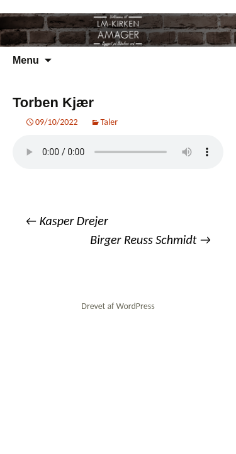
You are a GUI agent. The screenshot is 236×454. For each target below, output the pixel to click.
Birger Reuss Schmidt (150, 239)
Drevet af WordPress (117, 306)
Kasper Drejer (66, 220)
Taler (109, 122)
